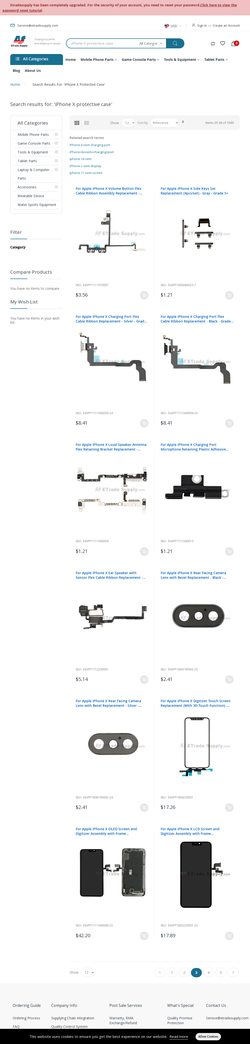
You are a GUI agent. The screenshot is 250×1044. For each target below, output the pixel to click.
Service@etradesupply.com (227, 1018)
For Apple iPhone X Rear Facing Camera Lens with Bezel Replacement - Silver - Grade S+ (108, 703)
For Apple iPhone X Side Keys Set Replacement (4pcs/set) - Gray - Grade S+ (194, 190)
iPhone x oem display (85, 166)
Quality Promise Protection (179, 1020)
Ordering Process (26, 1018)
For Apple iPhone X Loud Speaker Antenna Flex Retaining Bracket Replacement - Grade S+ (111, 447)
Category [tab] (17, 247)
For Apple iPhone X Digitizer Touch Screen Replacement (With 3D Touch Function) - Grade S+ (195, 703)
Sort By (142, 122)
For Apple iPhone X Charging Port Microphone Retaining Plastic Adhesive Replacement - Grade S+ (193, 447)
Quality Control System (69, 1026)
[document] (125, 1036)
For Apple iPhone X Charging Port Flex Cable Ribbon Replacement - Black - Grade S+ (196, 318)
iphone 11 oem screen (86, 173)
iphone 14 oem (81, 159)
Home (15, 84)
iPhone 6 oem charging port (90, 145)
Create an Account (226, 25)
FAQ (16, 1026)
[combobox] (101, 43)
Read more (178, 1036)
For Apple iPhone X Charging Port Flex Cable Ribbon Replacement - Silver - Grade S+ (111, 318)
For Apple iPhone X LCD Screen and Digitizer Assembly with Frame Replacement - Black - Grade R (190, 831)
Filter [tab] (16, 232)
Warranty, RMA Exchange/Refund (123, 1020)
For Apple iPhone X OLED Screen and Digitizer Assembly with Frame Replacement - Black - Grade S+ (106, 831)
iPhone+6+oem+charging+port (92, 152)
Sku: (79, 285)
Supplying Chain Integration (72, 1018)
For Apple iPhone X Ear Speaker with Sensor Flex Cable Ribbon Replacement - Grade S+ (109, 575)
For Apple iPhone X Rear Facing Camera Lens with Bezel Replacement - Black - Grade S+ (193, 575)
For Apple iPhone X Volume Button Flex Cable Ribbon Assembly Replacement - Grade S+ (108, 190)
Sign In (202, 25)
